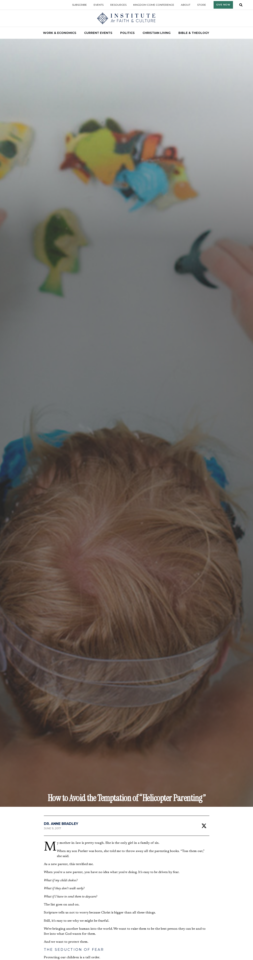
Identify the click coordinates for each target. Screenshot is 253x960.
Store (201, 4)
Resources (118, 4)
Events (99, 4)
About (185, 4)
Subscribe (79, 4)
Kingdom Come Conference (153, 4)
